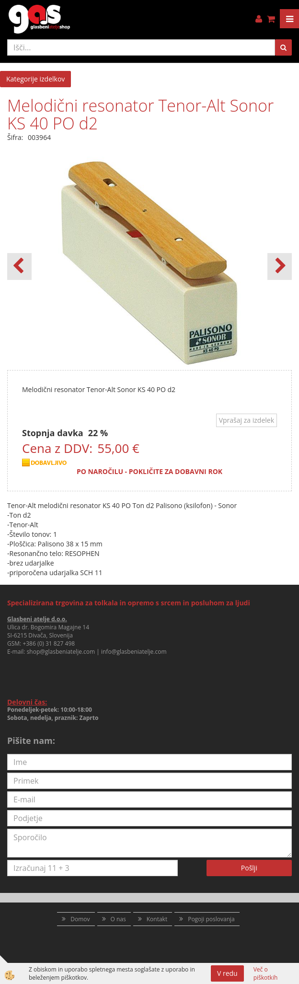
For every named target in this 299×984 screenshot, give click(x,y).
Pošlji (249, 867)
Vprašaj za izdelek (246, 420)
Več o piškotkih (265, 973)
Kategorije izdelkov (35, 78)
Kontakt (157, 919)
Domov (80, 919)
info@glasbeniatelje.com (134, 652)
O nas (118, 919)
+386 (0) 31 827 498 (49, 643)
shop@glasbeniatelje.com (61, 652)
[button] (279, 266)
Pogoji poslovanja (211, 919)
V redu (227, 973)
